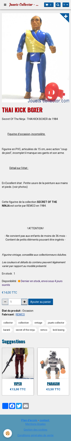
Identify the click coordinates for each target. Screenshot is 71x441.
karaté (6, 330)
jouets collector (56, 322)
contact (44, 420)
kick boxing (58, 330)
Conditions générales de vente (35, 435)
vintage (38, 322)
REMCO (20, 314)
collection (23, 322)
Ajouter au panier (40, 301)
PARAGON (53, 383)
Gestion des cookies (35, 429)
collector (8, 322)
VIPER (18, 383)
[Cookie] (7, 433)
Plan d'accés (29, 420)
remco (43, 330)
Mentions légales (35, 424)
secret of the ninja (25, 330)
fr (64, 4)
